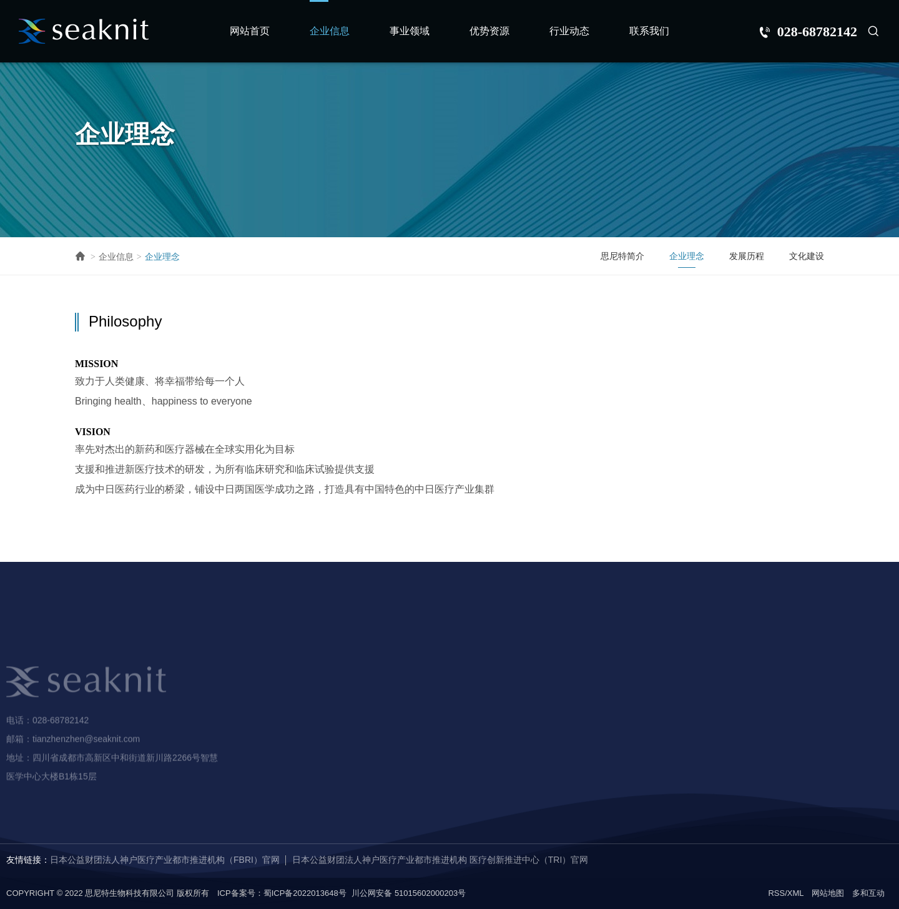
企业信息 (330, 31)
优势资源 (489, 31)
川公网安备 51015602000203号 (408, 893)
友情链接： (28, 860)
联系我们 (649, 31)
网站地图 (828, 893)
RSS (776, 893)
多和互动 (868, 893)
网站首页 (250, 31)
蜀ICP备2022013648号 (304, 893)
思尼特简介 (622, 256)
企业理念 (162, 257)
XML (795, 893)
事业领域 (410, 31)
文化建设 (806, 256)
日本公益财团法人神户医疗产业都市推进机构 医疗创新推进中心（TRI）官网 (440, 860)
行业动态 (569, 31)
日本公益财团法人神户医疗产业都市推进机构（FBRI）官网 (165, 860)
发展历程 (746, 256)
